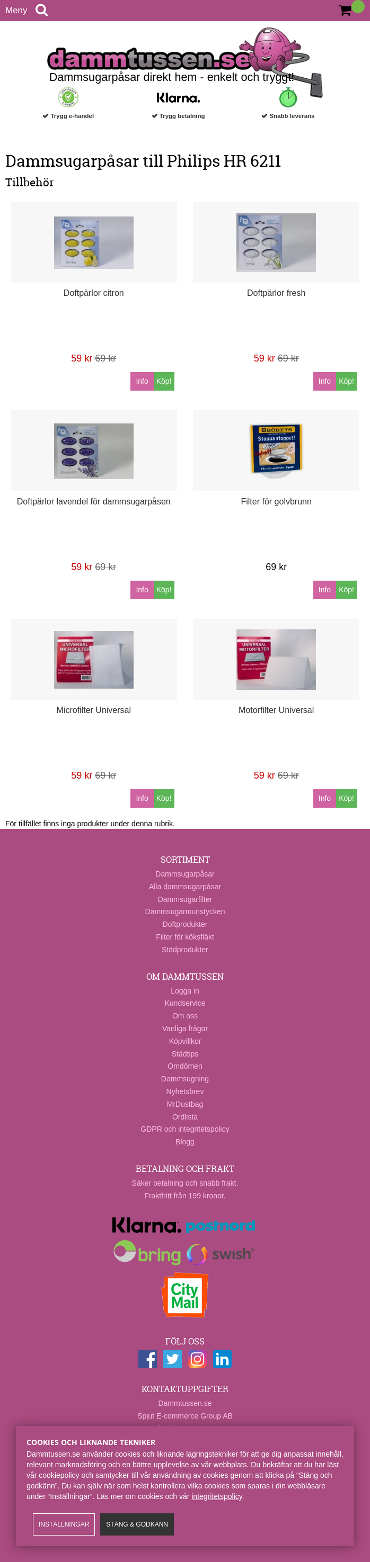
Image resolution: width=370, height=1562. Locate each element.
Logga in (185, 991)
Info (142, 381)
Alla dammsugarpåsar (185, 886)
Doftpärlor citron (94, 292)
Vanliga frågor (185, 1028)
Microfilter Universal (94, 710)
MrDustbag (185, 1104)
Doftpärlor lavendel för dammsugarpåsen (94, 501)
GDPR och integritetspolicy (184, 1129)
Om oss (185, 1016)
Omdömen (185, 1066)
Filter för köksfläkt (185, 937)
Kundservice (184, 1003)
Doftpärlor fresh (276, 292)
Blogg (185, 1141)
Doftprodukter (185, 924)
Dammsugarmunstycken (185, 911)
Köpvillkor (185, 1041)
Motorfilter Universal (276, 710)
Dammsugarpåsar (184, 874)
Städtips (185, 1054)
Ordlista (185, 1117)
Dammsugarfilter (185, 899)
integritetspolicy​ (216, 1496)
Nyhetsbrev (185, 1091)
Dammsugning (185, 1079)
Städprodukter (185, 949)
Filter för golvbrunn (276, 501)
